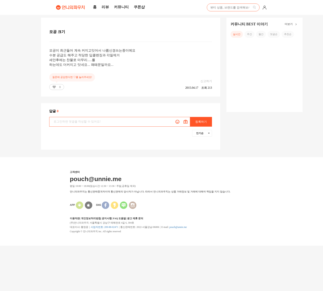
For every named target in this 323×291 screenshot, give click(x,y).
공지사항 (107, 218)
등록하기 (201, 121)
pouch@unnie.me (178, 227)
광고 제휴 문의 (135, 218)
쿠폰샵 (139, 7)
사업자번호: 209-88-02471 (104, 227)
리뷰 (105, 7)
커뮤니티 (121, 7)
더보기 (291, 24)
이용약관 (75, 218)
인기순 (203, 133)
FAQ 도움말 (119, 218)
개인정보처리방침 (91, 218)
